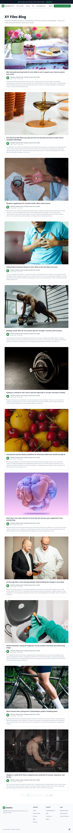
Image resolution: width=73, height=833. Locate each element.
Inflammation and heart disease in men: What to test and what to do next (31, 267)
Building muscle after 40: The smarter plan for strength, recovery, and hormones (34, 331)
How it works (20, 6)
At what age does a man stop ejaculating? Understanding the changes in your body (35, 582)
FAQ (33, 6)
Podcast (35, 822)
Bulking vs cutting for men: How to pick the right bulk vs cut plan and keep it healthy (35, 393)
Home (12, 6)
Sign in (51, 6)
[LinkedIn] (69, 829)
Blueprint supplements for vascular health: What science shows (28, 203)
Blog (34, 819)
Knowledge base (40, 6)
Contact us (49, 816)
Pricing (28, 6)
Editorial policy (64, 810)
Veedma (7, 807)
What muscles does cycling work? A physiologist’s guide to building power (32, 711)
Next (51, 795)
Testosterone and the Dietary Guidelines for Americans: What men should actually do (35, 454)
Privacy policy (63, 813)
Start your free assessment (62, 6)
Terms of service (64, 816)
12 (46, 795)
